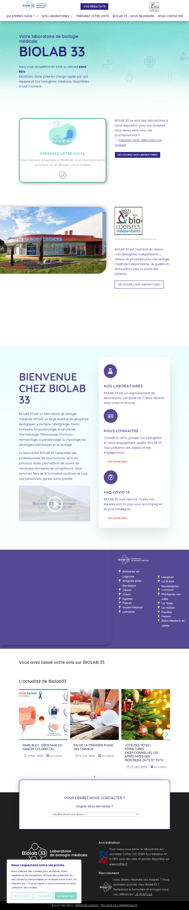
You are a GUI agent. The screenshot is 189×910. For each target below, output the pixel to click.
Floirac (127, 603)
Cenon (127, 590)
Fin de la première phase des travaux (93, 747)
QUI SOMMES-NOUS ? (20, 16)
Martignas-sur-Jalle (172, 596)
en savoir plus (118, 461)
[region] (44, 881)
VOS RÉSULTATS (94, 6)
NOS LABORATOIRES (55, 16)
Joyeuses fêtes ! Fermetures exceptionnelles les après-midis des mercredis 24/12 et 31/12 (144, 752)
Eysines (128, 598)
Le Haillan (168, 607)
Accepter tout (65, 896)
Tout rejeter (43, 896)
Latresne (129, 611)
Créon (127, 594)
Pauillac (167, 612)
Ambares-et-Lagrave (131, 574)
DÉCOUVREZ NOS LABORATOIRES (137, 155)
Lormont (167, 589)
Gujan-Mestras (133, 607)
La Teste (167, 603)
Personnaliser (22, 896)
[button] (94, 776)
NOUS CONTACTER (170, 16)
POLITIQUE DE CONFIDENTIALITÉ (119, 905)
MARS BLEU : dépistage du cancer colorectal (42, 747)
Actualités (56, 755)
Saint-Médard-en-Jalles (174, 623)
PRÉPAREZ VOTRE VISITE (92, 16)
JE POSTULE (143, 894)
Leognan (168, 577)
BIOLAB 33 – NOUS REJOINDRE (133, 16)
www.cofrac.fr (118, 864)
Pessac (166, 616)
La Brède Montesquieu (170, 583)
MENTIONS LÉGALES (86, 905)
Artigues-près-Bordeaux (132, 583)
